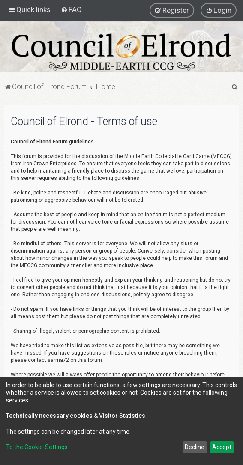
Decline (194, 447)
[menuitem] (71, 9)
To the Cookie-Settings (37, 447)
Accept (221, 447)
